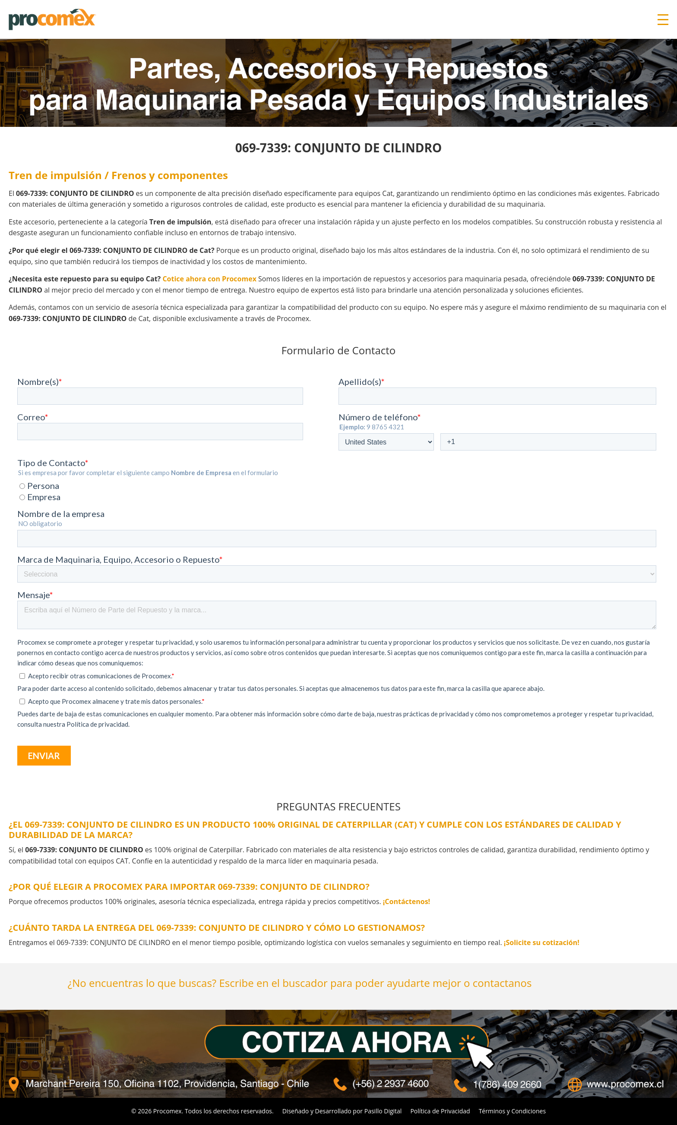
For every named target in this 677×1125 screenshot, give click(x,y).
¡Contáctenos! (406, 901)
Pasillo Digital (383, 1111)
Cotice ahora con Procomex (209, 279)
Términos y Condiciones (512, 1111)
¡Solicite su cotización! (541, 942)
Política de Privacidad (440, 1111)
